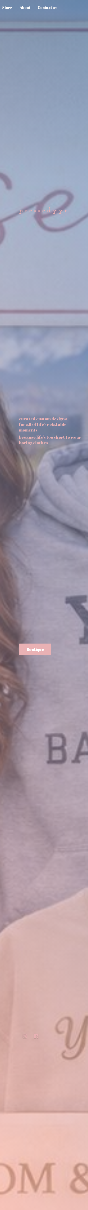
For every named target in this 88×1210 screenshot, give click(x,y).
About (25, 7)
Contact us (47, 7)
